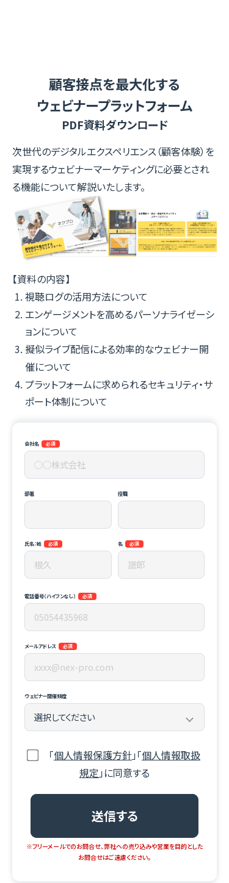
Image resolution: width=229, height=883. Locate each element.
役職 (123, 493)
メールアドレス (40, 645)
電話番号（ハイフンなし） (50, 595)
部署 (29, 493)
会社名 (31, 443)
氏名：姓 (33, 543)
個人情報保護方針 (93, 755)
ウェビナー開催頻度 (45, 695)
